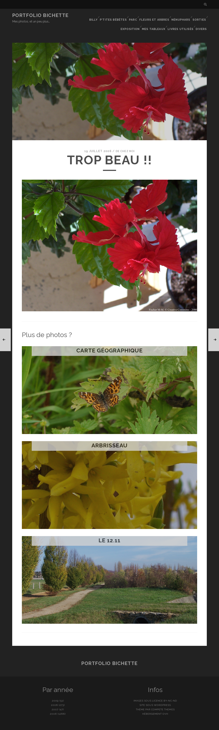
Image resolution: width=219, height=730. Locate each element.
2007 (55, 697)
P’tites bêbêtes (114, 15)
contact (103, 726)
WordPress (162, 693)
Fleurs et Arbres (155, 15)
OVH (165, 702)
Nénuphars (180, 15)
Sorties (199, 15)
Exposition (132, 20)
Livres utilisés (181, 20)
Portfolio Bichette (40, 15)
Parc (134, 15)
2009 (55, 689)
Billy (95, 15)
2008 (54, 693)
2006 (53, 702)
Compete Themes (163, 697)
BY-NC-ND (170, 689)
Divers (202, 20)
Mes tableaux (155, 20)
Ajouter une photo (128, 726)
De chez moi (125, 139)
